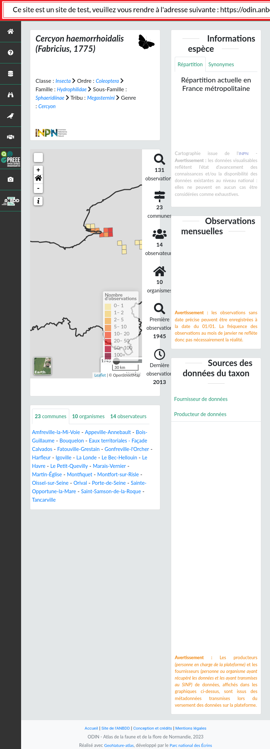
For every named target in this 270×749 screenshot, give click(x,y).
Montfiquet (106, 490)
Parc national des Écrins (192, 745)
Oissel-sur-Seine (78, 498)
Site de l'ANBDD (113, 728)
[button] (38, 179)
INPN (243, 154)
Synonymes (225, 64)
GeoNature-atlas (117, 745)
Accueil (86, 728)
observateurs (55, 432)
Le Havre (68, 481)
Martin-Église (71, 490)
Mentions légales (195, 728)
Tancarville (80, 515)
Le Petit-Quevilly (105, 481)
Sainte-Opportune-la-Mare (83, 507)
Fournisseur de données (203, 400)
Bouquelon (75, 456)
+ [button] (38, 170)
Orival (110, 498)
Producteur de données (202, 416)
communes (52, 416)
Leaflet (100, 375)
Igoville (90, 473)
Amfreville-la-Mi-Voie (58, 448)
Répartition (191, 64)
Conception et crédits (153, 728)
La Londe (115, 473)
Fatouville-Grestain (82, 465)
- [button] (38, 188)
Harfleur (67, 473)
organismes (93, 416)
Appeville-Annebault (115, 448)
